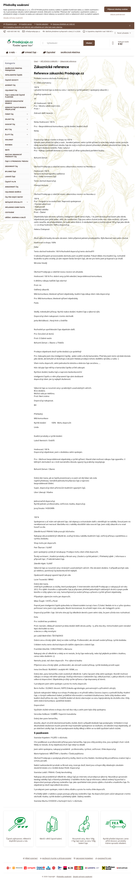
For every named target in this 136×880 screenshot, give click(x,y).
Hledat (89, 43)
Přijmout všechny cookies (117, 9)
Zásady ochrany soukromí (82, 876)
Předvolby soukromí (64, 876)
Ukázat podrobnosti (117, 14)
